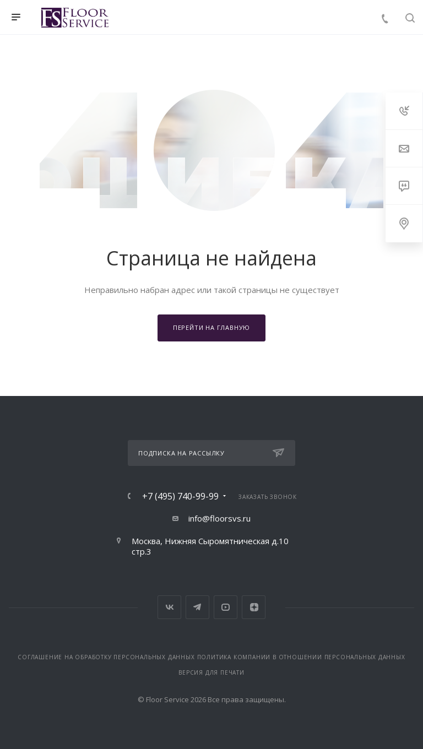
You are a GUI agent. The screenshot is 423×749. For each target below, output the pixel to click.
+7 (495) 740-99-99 (180, 496)
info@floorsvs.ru (219, 518)
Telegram (197, 607)
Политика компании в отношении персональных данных (301, 657)
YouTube (225, 607)
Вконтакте (169, 607)
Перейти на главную (211, 327)
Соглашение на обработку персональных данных (106, 657)
